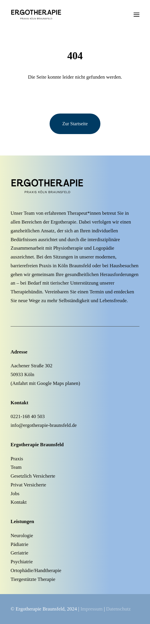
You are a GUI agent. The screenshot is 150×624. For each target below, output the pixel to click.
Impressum (91, 609)
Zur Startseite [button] (75, 123)
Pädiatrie (19, 544)
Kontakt (19, 502)
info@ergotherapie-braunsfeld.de (44, 425)
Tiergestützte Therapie (33, 579)
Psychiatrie (22, 561)
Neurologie (22, 535)
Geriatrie (19, 553)
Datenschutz (118, 609)
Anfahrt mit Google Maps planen (45, 383)
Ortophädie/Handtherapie (36, 570)
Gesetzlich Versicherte (33, 476)
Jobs (15, 493)
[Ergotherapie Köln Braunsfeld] (45, 14)
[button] (136, 14)
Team (16, 467)
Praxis (17, 458)
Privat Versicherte (28, 485)
